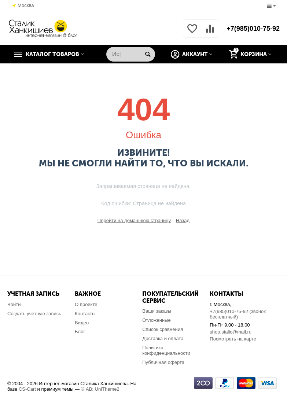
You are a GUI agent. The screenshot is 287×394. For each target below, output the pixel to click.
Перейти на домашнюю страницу (134, 220)
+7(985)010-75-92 (253, 28)
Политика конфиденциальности (166, 350)
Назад (183, 220)
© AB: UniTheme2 (100, 389)
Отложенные (156, 320)
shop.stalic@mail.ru (230, 332)
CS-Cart (27, 389)
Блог (80, 331)
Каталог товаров (52, 54)
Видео (82, 322)
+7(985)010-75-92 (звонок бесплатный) (238, 314)
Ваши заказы (156, 311)
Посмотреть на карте (233, 339)
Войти (14, 304)
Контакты (85, 313)
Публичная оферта (163, 362)
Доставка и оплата (162, 338)
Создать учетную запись (34, 313)
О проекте (86, 304)
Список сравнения (162, 329)
